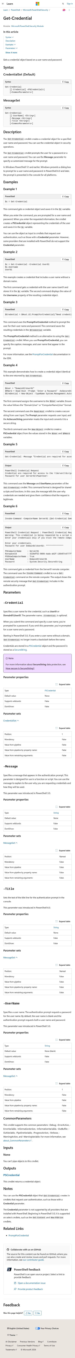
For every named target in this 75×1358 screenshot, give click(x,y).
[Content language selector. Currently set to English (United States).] (18, 1328)
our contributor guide (33, 1259)
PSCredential (35, 645)
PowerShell (15, 10)
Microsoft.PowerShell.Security (35, 10)
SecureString (20, 649)
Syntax (10, 37)
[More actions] (69, 10)
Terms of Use (49, 1345)
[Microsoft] (37, 4)
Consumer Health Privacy (28, 1345)
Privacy (9, 1345)
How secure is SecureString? (20, 668)
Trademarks (10, 1349)
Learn (5, 10)
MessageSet (10, 842)
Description (10, 40)
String (56, 812)
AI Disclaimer (11, 1341)
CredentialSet (11, 720)
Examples (11, 44)
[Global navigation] (3, 3)
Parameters (12, 48)
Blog (40, 1341)
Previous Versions (27, 1341)
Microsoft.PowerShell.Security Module (27, 26)
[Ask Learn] (64, 10)
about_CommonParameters (16, 1140)
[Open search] (63, 3)
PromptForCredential (42, 354)
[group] (37, 315)
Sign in (70, 3)
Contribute (51, 1341)
